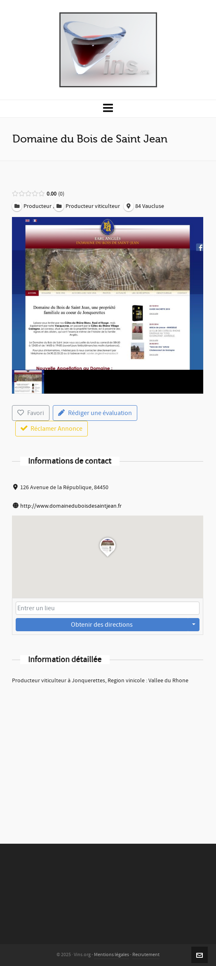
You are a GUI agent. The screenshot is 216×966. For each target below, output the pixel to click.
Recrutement (146, 955)
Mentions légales (111, 955)
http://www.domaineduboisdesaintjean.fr (71, 506)
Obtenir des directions (102, 625)
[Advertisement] (107, 753)
